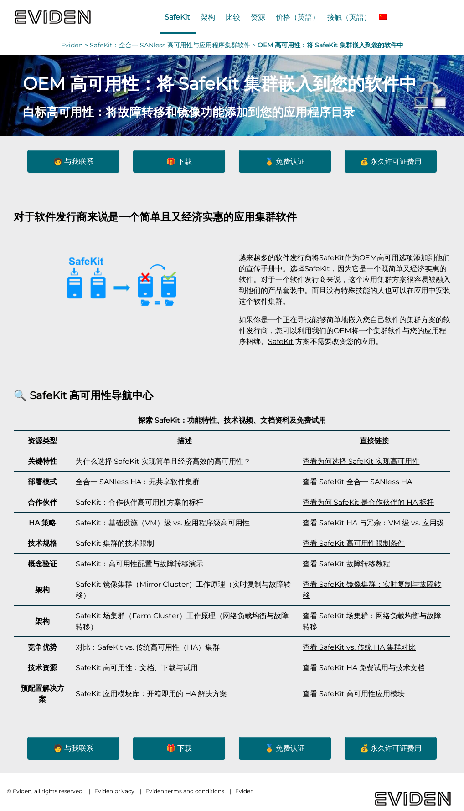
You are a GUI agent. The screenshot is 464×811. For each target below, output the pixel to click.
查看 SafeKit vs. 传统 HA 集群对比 (359, 647)
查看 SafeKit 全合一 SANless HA (357, 481)
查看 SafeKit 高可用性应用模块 (354, 693)
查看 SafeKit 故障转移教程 (346, 563)
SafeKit (177, 16)
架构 (208, 16)
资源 (258, 16)
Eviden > (75, 45)
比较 (233, 16)
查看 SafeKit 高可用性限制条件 (354, 543)
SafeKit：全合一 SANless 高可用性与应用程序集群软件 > (174, 45)
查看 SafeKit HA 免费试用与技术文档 (364, 667)
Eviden (244, 791)
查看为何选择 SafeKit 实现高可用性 (361, 461)
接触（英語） (349, 16)
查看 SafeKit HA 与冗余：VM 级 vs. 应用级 (373, 522)
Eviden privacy (114, 791)
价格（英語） (298, 16)
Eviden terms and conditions (184, 791)
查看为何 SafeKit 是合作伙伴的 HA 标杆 (368, 502)
